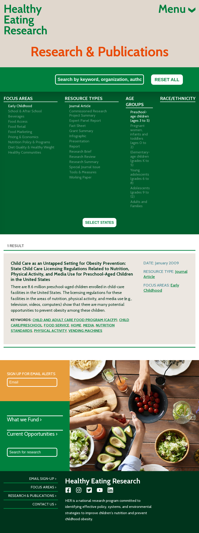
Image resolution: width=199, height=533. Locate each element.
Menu (176, 9)
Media (88, 325)
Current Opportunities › (32, 434)
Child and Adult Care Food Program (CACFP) (74, 320)
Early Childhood (161, 288)
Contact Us (43, 504)
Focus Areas (42, 487)
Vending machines (85, 331)
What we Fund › (24, 419)
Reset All (167, 79)
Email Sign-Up (41, 478)
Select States (99, 222)
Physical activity (50, 331)
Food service (56, 325)
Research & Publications (31, 496)
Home (76, 325)
